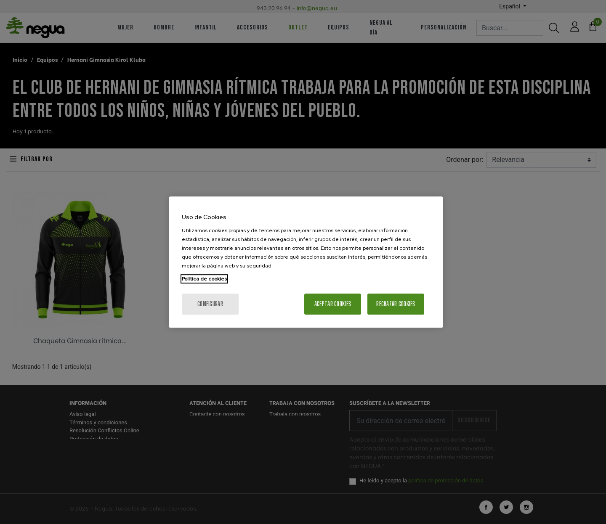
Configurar (210, 303)
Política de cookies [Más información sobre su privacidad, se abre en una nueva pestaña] (204, 278)
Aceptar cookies (332, 303)
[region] (306, 262)
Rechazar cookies (395, 303)
